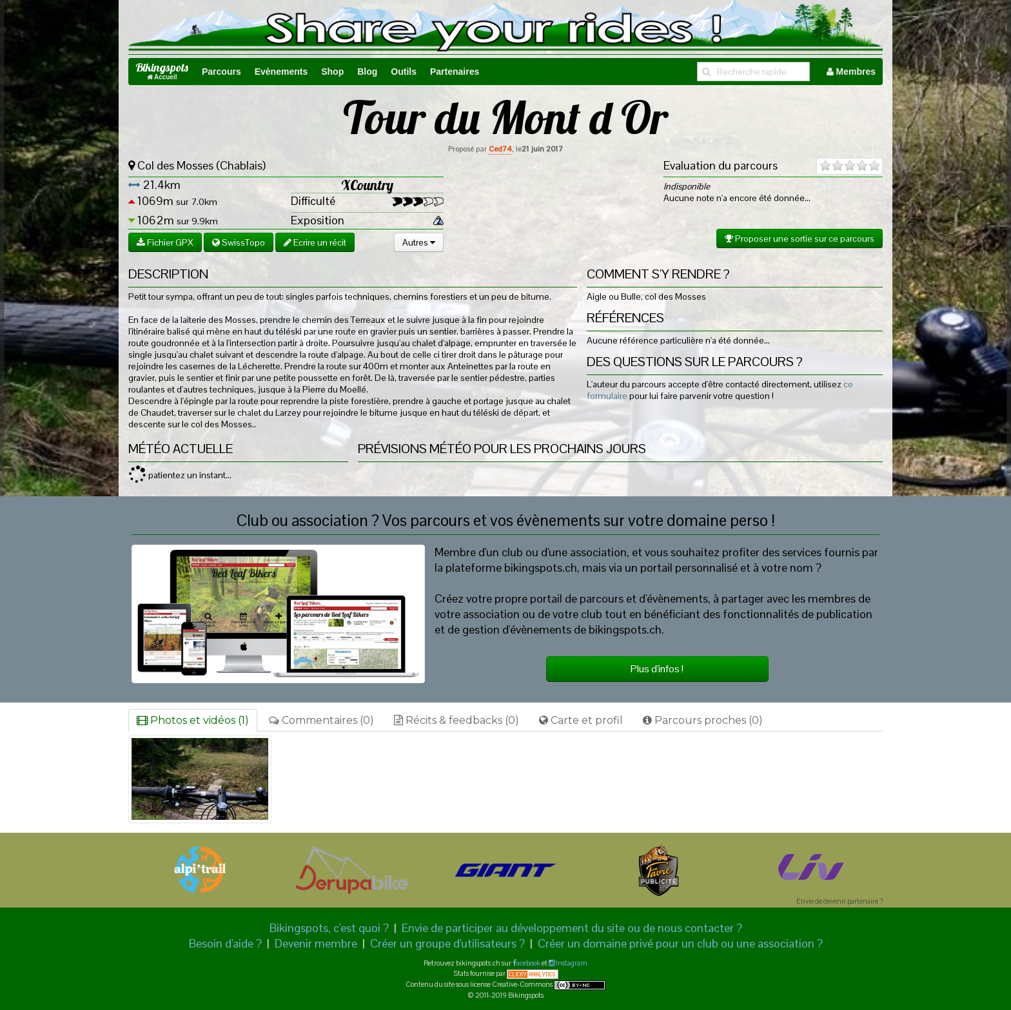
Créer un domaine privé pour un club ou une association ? (680, 943)
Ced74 (500, 149)
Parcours (221, 71)
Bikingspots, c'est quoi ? (329, 927)
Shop (332, 71)
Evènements (281, 71)
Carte (581, 720)
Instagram (571, 962)
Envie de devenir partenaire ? (839, 901)
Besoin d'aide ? (225, 943)
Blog (367, 71)
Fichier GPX (165, 242)
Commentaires (321, 720)
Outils (404, 71)
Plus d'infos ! (657, 668)
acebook (528, 962)
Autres (418, 242)
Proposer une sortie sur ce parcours (799, 238)
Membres (851, 71)
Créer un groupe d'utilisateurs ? (447, 943)
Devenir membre (316, 943)
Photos (193, 720)
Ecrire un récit (315, 242)
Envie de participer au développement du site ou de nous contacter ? (572, 927)
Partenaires (454, 71)
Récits (456, 720)
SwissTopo (238, 242)
